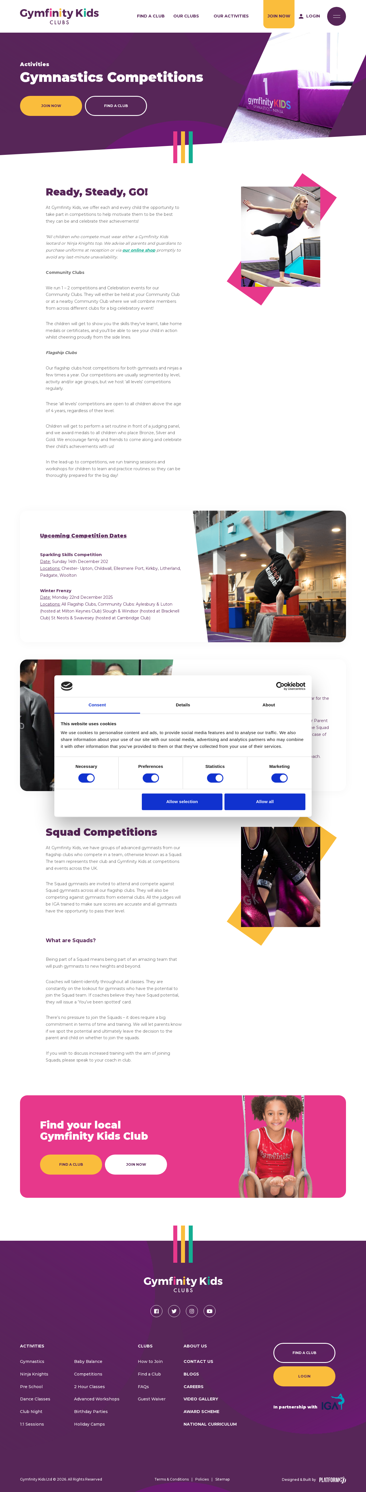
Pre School (31, 1386)
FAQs (143, 1386)
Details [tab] (183, 705)
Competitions (88, 1374)
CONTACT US (198, 1361)
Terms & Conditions (171, 1479)
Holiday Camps (89, 1424)
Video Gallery (201, 1399)
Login (304, 1376)
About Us (195, 1346)
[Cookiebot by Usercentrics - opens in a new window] (280, 686)
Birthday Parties (91, 1411)
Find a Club (151, 16)
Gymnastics (32, 1361)
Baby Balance (88, 1361)
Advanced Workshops (97, 1399)
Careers (194, 1386)
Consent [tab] (97, 705)
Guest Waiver (152, 1399)
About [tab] (268, 705)
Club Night (31, 1411)
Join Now (279, 16)
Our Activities (231, 16)
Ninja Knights (34, 1374)
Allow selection (182, 801)
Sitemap (222, 1479)
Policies (202, 1479)
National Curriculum (210, 1424)
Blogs (191, 1374)
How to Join (150, 1361)
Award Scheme (201, 1411)
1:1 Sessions (32, 1424)
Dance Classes (35, 1399)
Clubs (145, 1346)
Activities (32, 1346)
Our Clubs (186, 16)
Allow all (265, 801)
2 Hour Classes (89, 1386)
